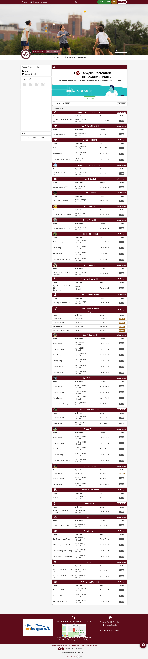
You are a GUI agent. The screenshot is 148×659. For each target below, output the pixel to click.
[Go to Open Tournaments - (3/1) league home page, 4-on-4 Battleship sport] (89, 228)
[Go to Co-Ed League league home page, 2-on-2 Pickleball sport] (89, 148)
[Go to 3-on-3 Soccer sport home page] (89, 192)
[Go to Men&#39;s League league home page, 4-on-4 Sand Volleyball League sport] (89, 326)
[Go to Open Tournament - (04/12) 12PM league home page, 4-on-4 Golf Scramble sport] (89, 288)
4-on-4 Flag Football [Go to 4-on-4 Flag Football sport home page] (90, 234)
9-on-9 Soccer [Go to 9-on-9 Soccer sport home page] (90, 429)
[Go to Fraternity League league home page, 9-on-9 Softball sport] (89, 478)
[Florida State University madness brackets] (53, 51)
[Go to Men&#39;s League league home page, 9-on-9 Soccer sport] (89, 449)
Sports (59, 57)
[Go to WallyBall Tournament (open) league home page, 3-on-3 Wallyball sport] (89, 214)
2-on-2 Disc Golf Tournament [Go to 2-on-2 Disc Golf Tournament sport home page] (90, 112)
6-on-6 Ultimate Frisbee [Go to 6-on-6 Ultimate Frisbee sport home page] (89, 410)
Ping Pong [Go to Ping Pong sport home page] (90, 562)
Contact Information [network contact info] (111, 625)
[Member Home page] (24, 2)
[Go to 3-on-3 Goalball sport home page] (89, 179)
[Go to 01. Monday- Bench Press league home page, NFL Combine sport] (89, 539)
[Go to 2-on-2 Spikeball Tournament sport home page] (89, 165)
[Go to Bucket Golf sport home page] (89, 503)
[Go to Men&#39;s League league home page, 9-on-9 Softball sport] (89, 484)
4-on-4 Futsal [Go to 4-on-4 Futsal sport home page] (89, 265)
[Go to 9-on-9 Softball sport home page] (89, 466)
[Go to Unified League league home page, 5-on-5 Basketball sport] (89, 367)
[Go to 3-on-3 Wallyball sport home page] (89, 206)
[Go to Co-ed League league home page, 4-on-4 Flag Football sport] (89, 248)
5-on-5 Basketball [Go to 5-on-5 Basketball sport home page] (90, 335)
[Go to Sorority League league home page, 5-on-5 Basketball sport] (89, 361)
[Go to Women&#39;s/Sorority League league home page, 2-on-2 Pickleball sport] (89, 160)
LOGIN (114, 2)
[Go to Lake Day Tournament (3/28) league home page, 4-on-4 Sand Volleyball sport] (89, 303)
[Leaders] (82, 57)
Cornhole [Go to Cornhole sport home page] (90, 517)
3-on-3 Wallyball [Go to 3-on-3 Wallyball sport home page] (89, 206)
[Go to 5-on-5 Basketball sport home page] (89, 335)
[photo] (24, 84)
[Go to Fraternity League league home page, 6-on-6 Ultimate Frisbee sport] (89, 417)
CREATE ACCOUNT (104, 2)
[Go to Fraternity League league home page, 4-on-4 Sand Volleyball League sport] (89, 322)
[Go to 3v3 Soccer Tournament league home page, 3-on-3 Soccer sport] (89, 201)
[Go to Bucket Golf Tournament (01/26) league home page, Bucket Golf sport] (89, 511)
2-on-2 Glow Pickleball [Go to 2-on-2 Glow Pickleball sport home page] (90, 126)
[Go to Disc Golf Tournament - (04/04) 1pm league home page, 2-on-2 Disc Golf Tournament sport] (89, 120)
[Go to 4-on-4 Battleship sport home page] (89, 220)
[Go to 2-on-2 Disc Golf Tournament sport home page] (89, 112)
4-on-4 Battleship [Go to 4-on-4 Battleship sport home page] (90, 220)
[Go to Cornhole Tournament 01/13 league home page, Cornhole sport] (89, 525)
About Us (89, 645)
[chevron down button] (50, 2)
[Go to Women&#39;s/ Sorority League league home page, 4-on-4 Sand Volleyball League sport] (89, 330)
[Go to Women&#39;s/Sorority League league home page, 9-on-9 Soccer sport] (89, 461)
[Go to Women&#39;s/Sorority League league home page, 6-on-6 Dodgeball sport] (89, 404)
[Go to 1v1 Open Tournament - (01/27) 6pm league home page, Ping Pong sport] (89, 570)
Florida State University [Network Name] (38, 2)
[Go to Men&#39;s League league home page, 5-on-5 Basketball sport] (89, 355)
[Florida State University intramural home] (39, 51)
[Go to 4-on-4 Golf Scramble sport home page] (89, 278)
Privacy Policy (67, 645)
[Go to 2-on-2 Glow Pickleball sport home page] (89, 126)
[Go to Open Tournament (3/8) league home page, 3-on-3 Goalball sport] (89, 187)
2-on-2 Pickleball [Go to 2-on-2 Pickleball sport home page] (90, 140)
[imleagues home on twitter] (59, 649)
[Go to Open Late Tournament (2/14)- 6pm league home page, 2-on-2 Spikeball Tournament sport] (89, 173)
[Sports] (58, 57)
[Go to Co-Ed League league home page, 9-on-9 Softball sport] (89, 473)
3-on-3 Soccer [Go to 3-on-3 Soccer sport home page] (90, 193)
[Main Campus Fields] (74, 630)
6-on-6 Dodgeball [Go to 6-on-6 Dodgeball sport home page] (90, 378)
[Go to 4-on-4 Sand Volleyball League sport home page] (89, 310)
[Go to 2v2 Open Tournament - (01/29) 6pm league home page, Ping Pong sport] (89, 576)
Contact (95, 645)
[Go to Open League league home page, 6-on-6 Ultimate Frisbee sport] (89, 423)
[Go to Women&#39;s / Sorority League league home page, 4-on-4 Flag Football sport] (89, 259)
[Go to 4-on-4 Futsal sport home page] (89, 265)
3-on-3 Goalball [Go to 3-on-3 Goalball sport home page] (89, 179)
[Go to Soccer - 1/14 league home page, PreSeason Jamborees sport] (89, 596)
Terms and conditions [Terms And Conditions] (56, 645)
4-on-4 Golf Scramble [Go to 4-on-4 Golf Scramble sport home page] (90, 279)
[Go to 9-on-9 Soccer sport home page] (89, 429)
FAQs (25, 71)
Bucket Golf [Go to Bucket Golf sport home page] (90, 504)
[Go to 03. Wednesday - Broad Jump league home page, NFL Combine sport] (89, 551)
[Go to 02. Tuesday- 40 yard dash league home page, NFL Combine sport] (89, 545)
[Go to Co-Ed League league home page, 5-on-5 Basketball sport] (89, 343)
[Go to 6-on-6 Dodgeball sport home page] (89, 378)
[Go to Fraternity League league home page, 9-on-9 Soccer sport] (89, 443)
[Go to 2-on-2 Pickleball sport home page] (89, 139)
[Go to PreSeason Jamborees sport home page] (89, 581)
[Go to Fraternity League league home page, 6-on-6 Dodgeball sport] (89, 392)
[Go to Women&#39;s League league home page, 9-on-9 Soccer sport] (89, 455)
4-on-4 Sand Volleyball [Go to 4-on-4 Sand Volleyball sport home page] (90, 295)
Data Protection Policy (78, 645)
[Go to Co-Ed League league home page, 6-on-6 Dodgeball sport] (89, 386)
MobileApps (122, 2)
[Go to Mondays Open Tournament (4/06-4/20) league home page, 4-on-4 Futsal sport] (89, 273)
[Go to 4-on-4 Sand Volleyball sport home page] (89, 294)
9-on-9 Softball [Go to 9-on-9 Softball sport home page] (90, 466)
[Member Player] (76, 1)
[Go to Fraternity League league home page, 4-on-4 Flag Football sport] (89, 242)
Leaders (83, 57)
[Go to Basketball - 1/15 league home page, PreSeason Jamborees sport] (89, 590)
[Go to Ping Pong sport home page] (89, 562)
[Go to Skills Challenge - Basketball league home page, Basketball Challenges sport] (89, 498)
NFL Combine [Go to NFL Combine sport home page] (89, 531)
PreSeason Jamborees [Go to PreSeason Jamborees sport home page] (89, 582)
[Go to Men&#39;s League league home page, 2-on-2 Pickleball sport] (89, 154)
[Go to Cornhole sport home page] (89, 517)
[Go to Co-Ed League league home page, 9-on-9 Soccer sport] (89, 437)
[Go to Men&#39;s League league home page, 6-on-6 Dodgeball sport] (89, 398)
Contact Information (29, 74)
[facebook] (87, 649)
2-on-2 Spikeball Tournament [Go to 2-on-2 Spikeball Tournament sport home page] (90, 165)
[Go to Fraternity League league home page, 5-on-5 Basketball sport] (89, 349)
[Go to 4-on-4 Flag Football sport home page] (89, 233)
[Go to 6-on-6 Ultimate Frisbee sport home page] (89, 409)
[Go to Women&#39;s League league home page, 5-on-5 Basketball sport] (89, 372)
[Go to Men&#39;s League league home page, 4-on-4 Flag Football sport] (89, 254)
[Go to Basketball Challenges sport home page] (89, 489)
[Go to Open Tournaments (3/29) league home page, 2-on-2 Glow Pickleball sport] (89, 134)
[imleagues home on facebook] (62, 649)
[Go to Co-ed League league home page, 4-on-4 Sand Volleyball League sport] (89, 318)
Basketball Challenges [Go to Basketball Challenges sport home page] (90, 490)
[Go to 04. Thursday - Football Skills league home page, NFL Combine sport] (89, 557)
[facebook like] (36, 109)
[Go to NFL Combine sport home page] (89, 531)
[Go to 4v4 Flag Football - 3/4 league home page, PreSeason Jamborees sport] (89, 602)
